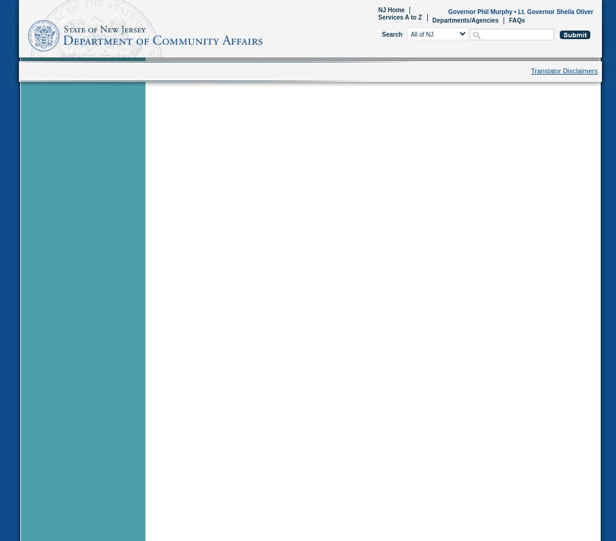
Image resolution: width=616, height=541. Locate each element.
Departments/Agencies (466, 20)
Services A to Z (400, 17)
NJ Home (391, 10)
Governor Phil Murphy (481, 12)
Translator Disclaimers (564, 71)
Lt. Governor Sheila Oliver (555, 12)
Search (392, 34)
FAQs (517, 20)
